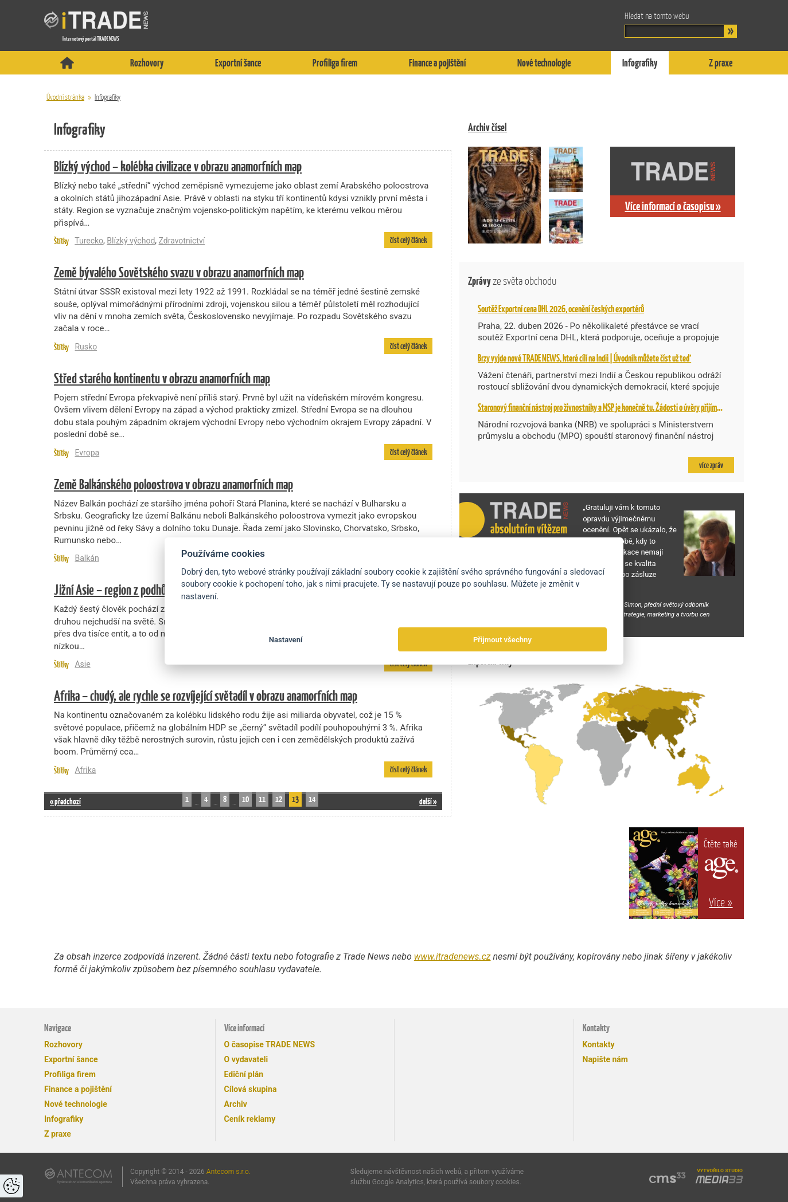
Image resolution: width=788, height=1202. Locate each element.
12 (278, 799)
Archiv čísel (487, 127)
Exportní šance (238, 62)
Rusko (86, 346)
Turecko (89, 240)
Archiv (235, 1104)
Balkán (87, 558)
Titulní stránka (67, 62)
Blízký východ (131, 240)
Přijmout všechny (502, 639)
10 (245, 799)
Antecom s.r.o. (228, 1172)
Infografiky (639, 62)
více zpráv (711, 465)
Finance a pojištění (437, 62)
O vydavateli (246, 1059)
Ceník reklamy (250, 1119)
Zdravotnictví (182, 240)
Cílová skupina (250, 1089)
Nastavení (286, 639)
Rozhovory (146, 62)
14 (312, 799)
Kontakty (599, 1044)
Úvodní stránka (65, 97)
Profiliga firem (335, 62)
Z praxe (720, 62)
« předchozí (65, 801)
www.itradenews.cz (452, 956)
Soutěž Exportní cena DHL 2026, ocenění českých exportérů (561, 309)
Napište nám (605, 1059)
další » (427, 801)
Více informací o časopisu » (673, 206)
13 (295, 799)
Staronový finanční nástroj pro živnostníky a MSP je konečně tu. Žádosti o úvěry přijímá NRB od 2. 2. (616, 407)
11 (262, 799)
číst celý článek (408, 240)
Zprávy (512, 281)
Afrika (85, 770)
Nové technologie (544, 62)
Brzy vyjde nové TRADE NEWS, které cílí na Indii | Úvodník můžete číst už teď (584, 358)
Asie (82, 664)
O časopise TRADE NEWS (269, 1044)
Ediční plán (244, 1074)
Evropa (87, 452)
